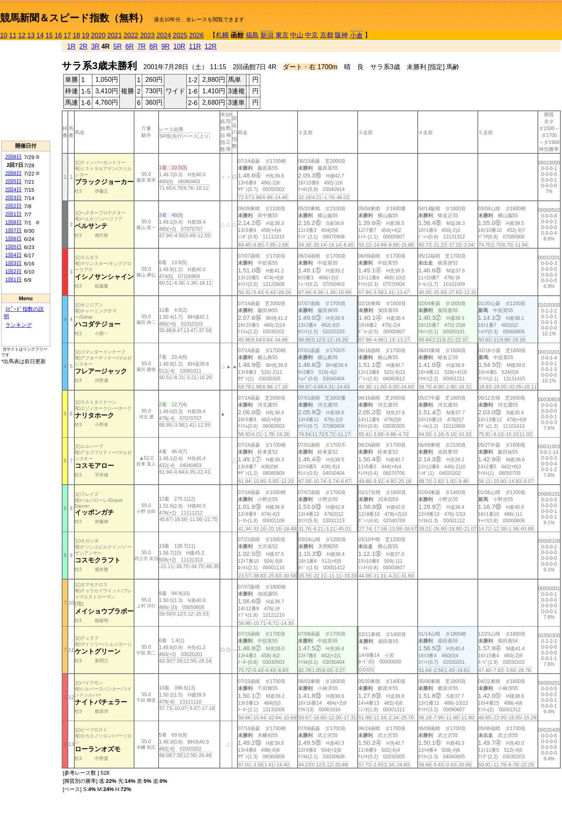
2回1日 (13, 214)
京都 (326, 34)
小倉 (356, 35)
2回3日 (13, 198)
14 (40, 35)
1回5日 (13, 247)
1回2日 (13, 271)
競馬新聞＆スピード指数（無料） (74, 17)
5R (117, 46)
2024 (164, 35)
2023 (147, 35)
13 (31, 35)
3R (95, 46)
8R (153, 46)
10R (179, 46)
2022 (131, 35)
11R (195, 46)
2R (83, 46)
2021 (114, 35)
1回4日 (13, 255)
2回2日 (13, 206)
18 (76, 35)
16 (58, 35)
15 (49, 35)
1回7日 (13, 230)
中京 (311, 34)
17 (67, 35)
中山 (296, 34)
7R (141, 46)
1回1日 (13, 279)
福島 (252, 34)
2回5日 (13, 181)
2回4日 (13, 190)
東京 (282, 34)
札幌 (222, 34)
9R (165, 46)
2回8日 (13, 157)
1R (71, 46)
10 (3, 35)
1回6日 (13, 239)
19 (85, 35)
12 (22, 35)
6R (129, 46)
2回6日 (13, 173)
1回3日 (13, 263)
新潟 (266, 35)
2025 (180, 35)
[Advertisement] (25, 90)
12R (211, 46)
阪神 (341, 34)
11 (12, 35)
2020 (98, 35)
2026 (196, 35)
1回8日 (13, 222)
